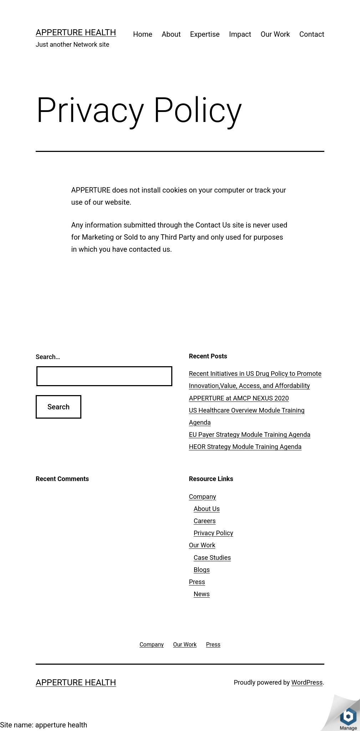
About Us (207, 508)
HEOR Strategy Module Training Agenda (245, 446)
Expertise (205, 34)
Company (202, 496)
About (171, 34)
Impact (240, 34)
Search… (48, 357)
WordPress (307, 682)
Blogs (202, 569)
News (202, 594)
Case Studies (212, 557)
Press (197, 582)
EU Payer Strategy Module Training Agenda (250, 434)
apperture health (76, 32)
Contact (311, 34)
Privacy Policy (213, 533)
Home (142, 34)
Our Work (275, 34)
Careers (205, 521)
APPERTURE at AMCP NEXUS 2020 (239, 398)
